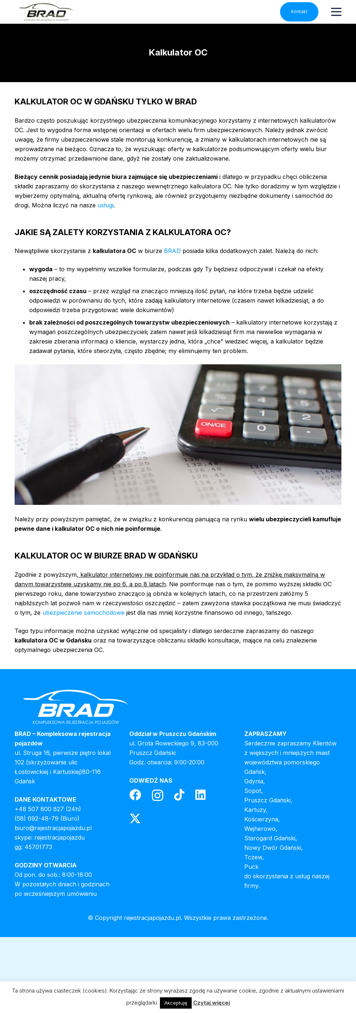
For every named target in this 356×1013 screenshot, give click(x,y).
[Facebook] (135, 795)
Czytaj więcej (211, 1002)
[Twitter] (135, 819)
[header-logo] (46, 12)
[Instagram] (157, 795)
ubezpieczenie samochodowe (83, 612)
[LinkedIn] (200, 795)
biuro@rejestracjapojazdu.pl (53, 828)
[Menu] (336, 12)
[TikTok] (179, 795)
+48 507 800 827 (39, 809)
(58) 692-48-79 (36, 818)
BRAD (172, 250)
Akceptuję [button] (175, 1003)
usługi (105, 205)
